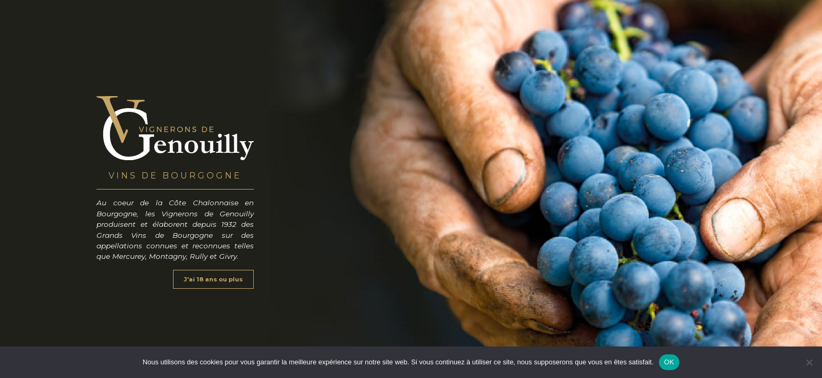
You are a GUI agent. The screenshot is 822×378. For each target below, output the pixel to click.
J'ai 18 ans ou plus (213, 279)
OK (669, 362)
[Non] (809, 362)
